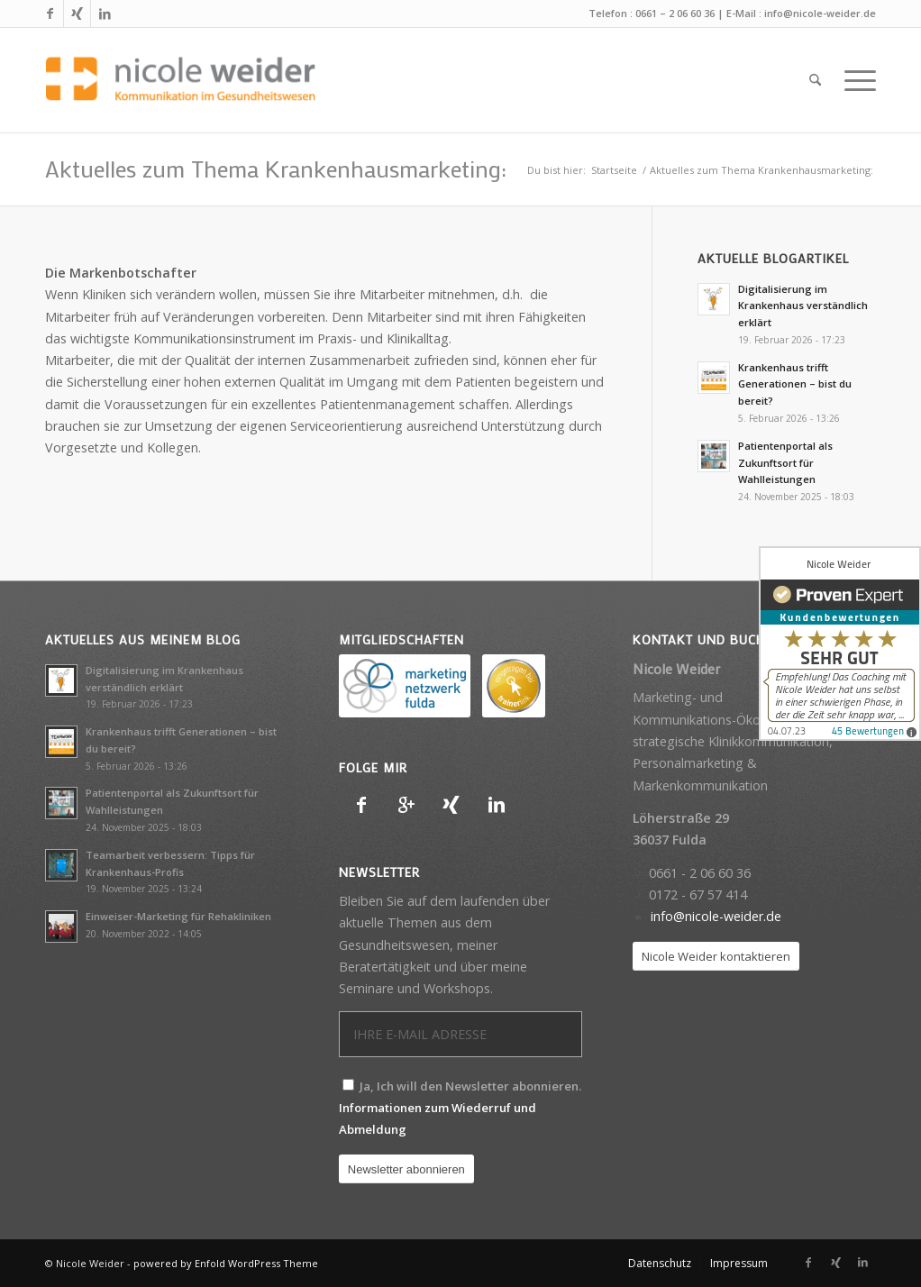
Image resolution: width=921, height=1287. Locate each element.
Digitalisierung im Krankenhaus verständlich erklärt (803, 306)
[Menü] (854, 80)
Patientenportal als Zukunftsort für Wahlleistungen (785, 463)
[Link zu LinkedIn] (104, 13)
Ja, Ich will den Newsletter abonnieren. (460, 1108)
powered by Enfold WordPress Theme (225, 1263)
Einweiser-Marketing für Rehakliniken (178, 916)
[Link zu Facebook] (50, 13)
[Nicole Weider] (180, 80)
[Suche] (815, 80)
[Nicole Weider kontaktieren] (716, 957)
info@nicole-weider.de (820, 13)
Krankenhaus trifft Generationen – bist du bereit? (795, 384)
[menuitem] (815, 80)
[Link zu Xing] (77, 13)
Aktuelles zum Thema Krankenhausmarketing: (275, 168)
